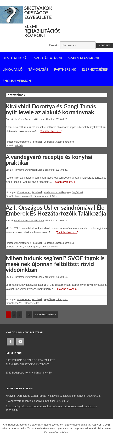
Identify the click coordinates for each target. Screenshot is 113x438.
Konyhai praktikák (24, 196)
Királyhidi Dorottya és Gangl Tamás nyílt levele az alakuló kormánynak (51, 109)
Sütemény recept (42, 196)
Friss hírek (37, 141)
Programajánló (31, 246)
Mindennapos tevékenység (57, 192)
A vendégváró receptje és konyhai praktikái (49, 159)
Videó (36, 303)
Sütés (55, 196)
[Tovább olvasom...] (51, 131)
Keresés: (54, 45)
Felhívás (19, 145)
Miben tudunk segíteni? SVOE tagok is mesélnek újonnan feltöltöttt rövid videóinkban (55, 263)
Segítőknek (49, 141)
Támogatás (62, 299)
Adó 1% (18, 303)
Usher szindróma (49, 246)
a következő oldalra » (44, 313)
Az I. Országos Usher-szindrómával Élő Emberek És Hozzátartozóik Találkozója (56, 210)
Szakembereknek (65, 141)
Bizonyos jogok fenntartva (77, 424)
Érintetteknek (24, 141)
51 (28, 313)
